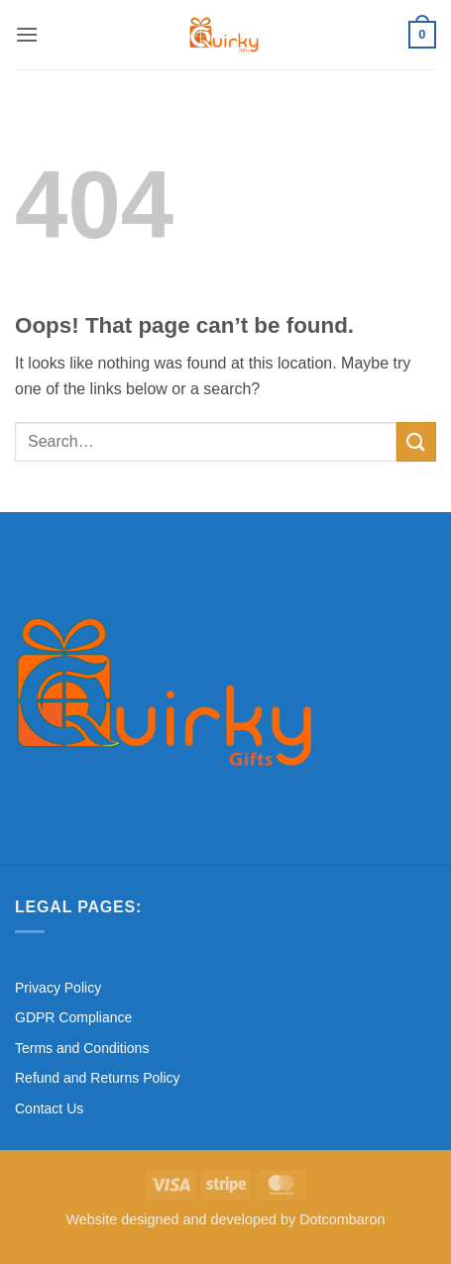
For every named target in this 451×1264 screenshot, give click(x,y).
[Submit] (416, 441)
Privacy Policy (58, 988)
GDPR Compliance (73, 1017)
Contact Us (49, 1108)
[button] (27, 34)
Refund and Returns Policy (97, 1078)
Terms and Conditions (82, 1048)
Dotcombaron (342, 1219)
